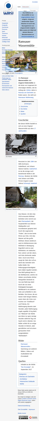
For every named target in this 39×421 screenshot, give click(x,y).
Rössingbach (19, 73)
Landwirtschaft (6, 39)
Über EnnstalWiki (22, 409)
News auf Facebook (7, 63)
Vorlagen (4, 68)
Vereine (4, 35)
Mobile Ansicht (22, 413)
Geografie (4, 25)
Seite (19, 7)
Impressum (32, 409)
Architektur (23, 379)
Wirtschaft (4, 37)
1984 (32, 161)
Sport (3, 31)
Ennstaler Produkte (7, 50)
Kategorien (22, 374)
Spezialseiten (5, 81)
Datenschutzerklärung (24, 405)
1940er (28, 90)
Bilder (3, 48)
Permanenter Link (7, 85)
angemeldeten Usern (27, 17)
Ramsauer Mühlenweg (25, 97)
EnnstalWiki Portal (7, 61)
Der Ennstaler (25, 367)
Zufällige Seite (6, 41)
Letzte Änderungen (7, 66)
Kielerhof (34, 183)
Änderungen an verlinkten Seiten (6, 78)
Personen (4, 29)
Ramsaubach (26, 221)
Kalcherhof (33, 169)
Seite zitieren (5, 90)
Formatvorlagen (6, 70)
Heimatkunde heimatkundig (5, 52)
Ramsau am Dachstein (26, 92)
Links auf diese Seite (8, 76)
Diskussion (25, 7)
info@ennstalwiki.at (27, 36)
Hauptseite (5, 23)
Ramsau (21, 176)
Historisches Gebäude (27, 381)
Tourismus (5, 33)
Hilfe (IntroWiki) (6, 59)
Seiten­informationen (7, 87)
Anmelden (35, 2)
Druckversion (5, 83)
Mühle (22, 384)
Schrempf (27, 183)
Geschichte (5, 27)
